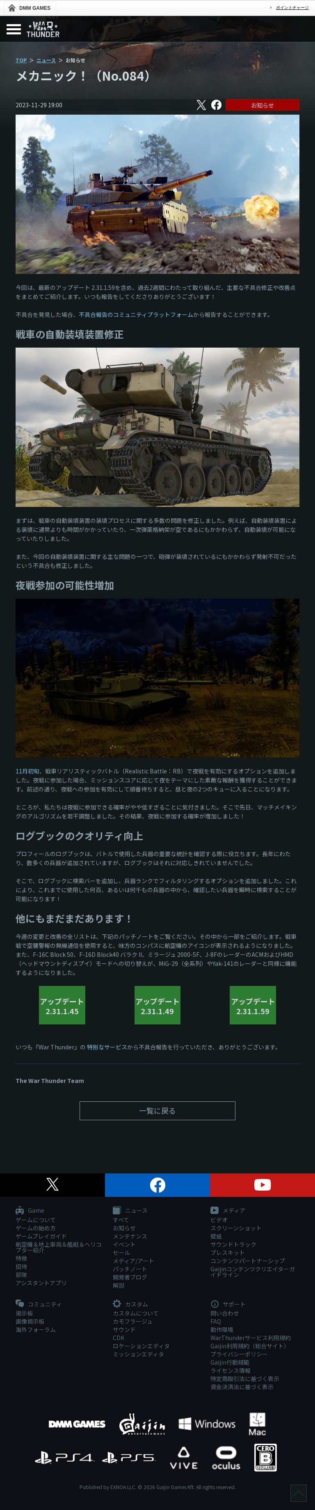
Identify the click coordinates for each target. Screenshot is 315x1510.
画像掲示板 (30, 1321)
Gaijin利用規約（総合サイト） (250, 1346)
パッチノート (130, 1269)
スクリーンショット (236, 1228)
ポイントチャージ (292, 7)
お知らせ (262, 105)
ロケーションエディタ (141, 1346)
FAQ (215, 1321)
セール (121, 1252)
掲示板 (24, 1313)
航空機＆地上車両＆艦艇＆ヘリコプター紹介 (59, 1247)
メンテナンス (130, 1236)
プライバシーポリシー (239, 1354)
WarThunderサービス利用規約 (250, 1337)
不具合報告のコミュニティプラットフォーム (136, 314)
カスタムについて (136, 1313)
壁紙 (216, 1236)
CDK (118, 1337)
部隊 (21, 1274)
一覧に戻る (157, 1110)
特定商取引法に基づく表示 (244, 1378)
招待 (21, 1266)
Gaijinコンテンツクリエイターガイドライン (252, 1271)
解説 (118, 1285)
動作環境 (221, 1329)
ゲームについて (36, 1220)
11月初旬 (27, 771)
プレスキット (227, 1252)
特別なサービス (107, 1047)
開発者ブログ (130, 1277)
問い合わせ (224, 1313)
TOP (21, 60)
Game (30, 1210)
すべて (121, 1220)
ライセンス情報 (230, 1370)
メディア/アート (133, 1261)
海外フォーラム (36, 1329)
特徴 (21, 1258)
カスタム (130, 1304)
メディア (227, 1210)
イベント (124, 1244)
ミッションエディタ (138, 1354)
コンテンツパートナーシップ (247, 1261)
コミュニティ (39, 1304)
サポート (228, 1304)
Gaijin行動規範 (229, 1362)
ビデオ (219, 1220)
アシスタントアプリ (41, 1283)
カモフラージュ (133, 1321)
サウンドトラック (233, 1244)
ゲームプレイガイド (41, 1236)
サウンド (124, 1329)
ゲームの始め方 (36, 1228)
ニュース (46, 60)
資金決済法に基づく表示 (242, 1387)
